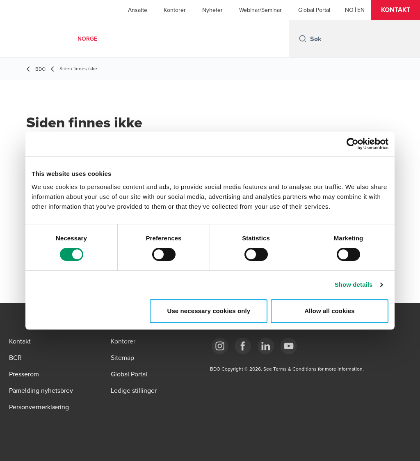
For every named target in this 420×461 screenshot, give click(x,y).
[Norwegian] (349, 9)
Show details (354, 284)
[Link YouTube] (289, 346)
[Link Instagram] (220, 346)
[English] (361, 9)
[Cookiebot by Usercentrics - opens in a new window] (352, 144)
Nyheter (212, 10)
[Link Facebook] (243, 346)
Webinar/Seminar (260, 10)
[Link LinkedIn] (266, 346)
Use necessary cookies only (209, 310)
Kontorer (175, 10)
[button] (395, 10)
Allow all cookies (329, 310)
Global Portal (314, 10)
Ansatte (137, 10)
